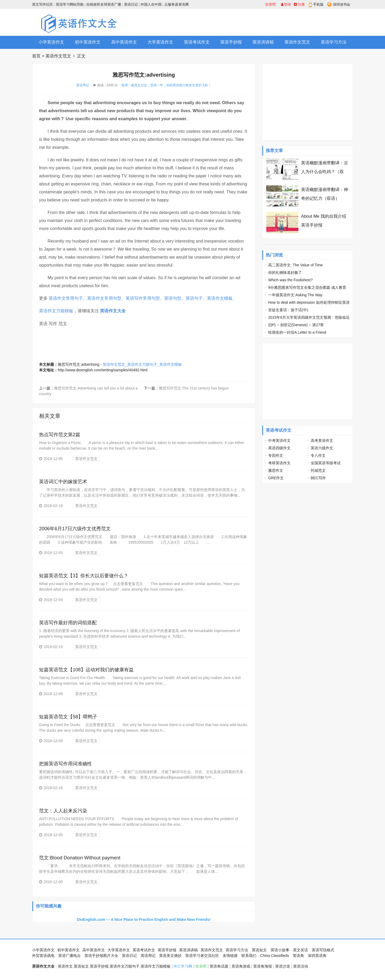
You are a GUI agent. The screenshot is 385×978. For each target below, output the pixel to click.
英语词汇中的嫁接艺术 (63, 481)
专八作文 (318, 455)
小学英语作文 (51, 42)
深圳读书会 (341, 4)
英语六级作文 (322, 448)
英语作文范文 (297, 42)
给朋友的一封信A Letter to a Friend (297, 332)
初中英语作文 (88, 42)
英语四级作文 (279, 448)
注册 (299, 4)
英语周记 (82, 85)
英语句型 (172, 298)
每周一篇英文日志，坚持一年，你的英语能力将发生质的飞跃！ (166, 85)
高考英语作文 (322, 440)
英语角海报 (262, 966)
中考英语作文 (279, 440)
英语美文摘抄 (170, 955)
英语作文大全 (113, 311)
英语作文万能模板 (56, 311)
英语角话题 (219, 966)
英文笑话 (300, 950)
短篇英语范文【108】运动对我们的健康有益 (86, 669)
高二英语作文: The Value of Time (295, 265)
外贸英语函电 (43, 955)
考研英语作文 (279, 463)
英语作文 (65, 966)
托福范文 (318, 470)
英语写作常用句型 (143, 298)
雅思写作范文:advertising (78, 364)
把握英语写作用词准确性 (65, 763)
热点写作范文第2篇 (59, 434)
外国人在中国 (151, 4)
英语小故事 (280, 950)
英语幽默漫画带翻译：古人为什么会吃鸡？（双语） (324, 172)
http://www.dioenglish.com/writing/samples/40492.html (102, 370)
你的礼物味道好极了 (285, 272)
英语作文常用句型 (104, 298)
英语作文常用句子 (66, 298)
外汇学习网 (183, 966)
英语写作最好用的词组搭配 (68, 622)
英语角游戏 (241, 966)
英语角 (298, 955)
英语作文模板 (220, 298)
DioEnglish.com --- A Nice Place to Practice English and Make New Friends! (144, 919)
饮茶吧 (270, 4)
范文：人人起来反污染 (63, 810)
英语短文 (259, 950)
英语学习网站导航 (70, 4)
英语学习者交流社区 (202, 955)
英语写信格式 (323, 950)
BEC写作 (318, 478)
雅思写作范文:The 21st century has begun (194, 388)
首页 (36, 56)
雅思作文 (275, 470)
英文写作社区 (42, 4)
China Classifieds (274, 955)
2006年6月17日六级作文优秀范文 (75, 528)
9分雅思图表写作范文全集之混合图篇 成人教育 (307, 287)
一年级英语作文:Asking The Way (295, 295)
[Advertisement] (255, 22)
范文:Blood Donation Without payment (79, 857)
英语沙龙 (282, 966)
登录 (286, 4)
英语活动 (300, 966)
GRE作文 (276, 478)
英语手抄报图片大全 (101, 955)
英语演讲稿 (263, 42)
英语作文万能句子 (125, 966)
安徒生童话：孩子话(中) (288, 310)
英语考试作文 (197, 42)
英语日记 (131, 4)
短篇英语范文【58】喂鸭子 (68, 716)
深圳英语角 (317, 955)
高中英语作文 (124, 42)
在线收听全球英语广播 (103, 4)
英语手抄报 (231, 42)
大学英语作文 (160, 42)
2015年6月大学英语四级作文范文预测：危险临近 (309, 317)
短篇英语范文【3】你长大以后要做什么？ (83, 575)
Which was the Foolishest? (290, 280)
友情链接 (230, 955)
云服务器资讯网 (176, 4)
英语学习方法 (333, 42)
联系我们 (248, 955)
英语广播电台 (69, 955)
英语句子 (194, 298)
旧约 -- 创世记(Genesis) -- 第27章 (296, 325)
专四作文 (275, 455)
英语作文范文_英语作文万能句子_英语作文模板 (142, 364)
